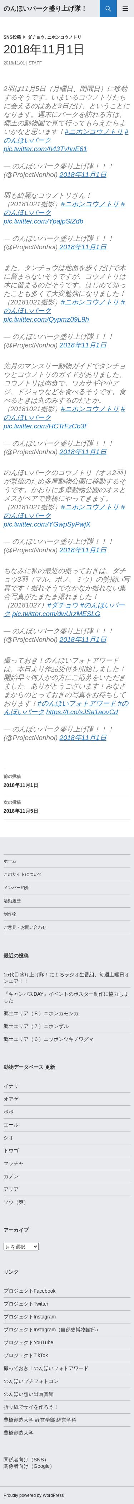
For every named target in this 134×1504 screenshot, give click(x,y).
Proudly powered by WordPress (34, 1495)
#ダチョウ (63, 605)
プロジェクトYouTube (28, 1342)
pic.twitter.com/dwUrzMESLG (56, 614)
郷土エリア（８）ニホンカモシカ (41, 1013)
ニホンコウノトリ (64, 37)
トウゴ (11, 1150)
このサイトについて (23, 874)
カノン (11, 1176)
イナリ (11, 1086)
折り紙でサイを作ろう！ (31, 1407)
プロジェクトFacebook (29, 1291)
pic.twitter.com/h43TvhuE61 (45, 149)
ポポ (9, 1112)
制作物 (10, 914)
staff (35, 63)
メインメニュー (125, 8)
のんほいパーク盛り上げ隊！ (45, 8)
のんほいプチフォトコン (31, 1381)
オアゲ (11, 1099)
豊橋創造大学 (19, 1433)
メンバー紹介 (16, 887)
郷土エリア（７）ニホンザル (36, 1026)
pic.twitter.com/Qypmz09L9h (46, 319)
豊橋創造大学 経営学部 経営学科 (40, 1420)
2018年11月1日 (83, 174)
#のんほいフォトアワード (77, 703)
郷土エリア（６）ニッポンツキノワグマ (49, 1039)
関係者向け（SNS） (26, 1459)
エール (11, 1125)
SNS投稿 (12, 37)
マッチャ (14, 1163)
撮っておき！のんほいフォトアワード (46, 1368)
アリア (11, 1189)
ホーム (10, 861)
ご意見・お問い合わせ (25, 927)
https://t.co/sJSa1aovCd (82, 712)
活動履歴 (12, 900)
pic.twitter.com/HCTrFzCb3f (45, 426)
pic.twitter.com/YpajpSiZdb (43, 221)
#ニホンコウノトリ (94, 131)
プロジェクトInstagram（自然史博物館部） (52, 1329)
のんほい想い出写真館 (29, 1394)
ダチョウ (36, 37)
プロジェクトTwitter (26, 1304)
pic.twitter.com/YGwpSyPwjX (47, 524)
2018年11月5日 (67, 806)
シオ (9, 1137)
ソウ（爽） (16, 1202)
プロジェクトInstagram (30, 1317)
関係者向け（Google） (29, 1466)
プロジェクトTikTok (26, 1355)
